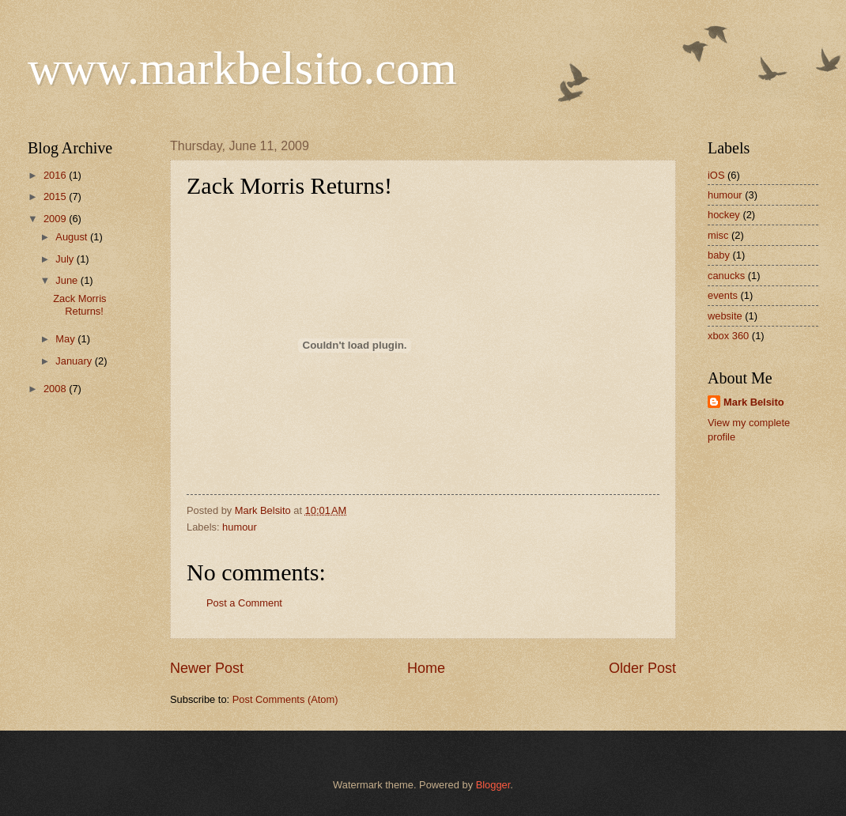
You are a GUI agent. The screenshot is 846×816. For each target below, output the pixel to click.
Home (426, 668)
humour (239, 527)
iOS (716, 175)
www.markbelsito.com (242, 68)
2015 (56, 196)
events (723, 295)
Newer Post (207, 668)
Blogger (493, 785)
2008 (56, 389)
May (66, 339)
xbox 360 (728, 336)
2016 (56, 175)
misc (718, 235)
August (72, 237)
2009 (56, 219)
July (65, 259)
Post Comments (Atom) (285, 699)
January (74, 361)
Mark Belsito (753, 402)
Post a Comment (244, 603)
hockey (724, 215)
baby (719, 255)
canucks (726, 275)
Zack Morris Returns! (79, 304)
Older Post (642, 668)
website (725, 316)
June (68, 280)
